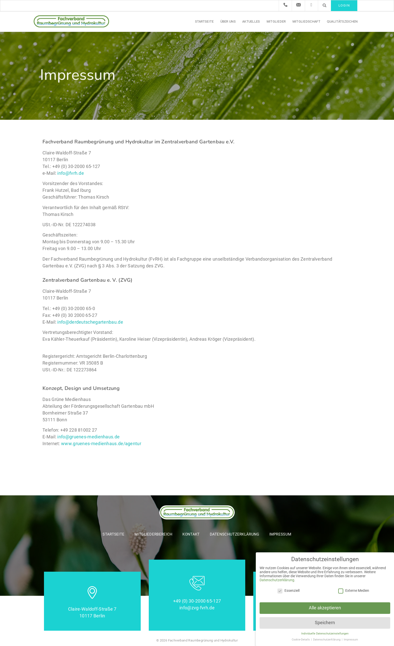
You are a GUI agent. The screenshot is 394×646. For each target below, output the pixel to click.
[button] (324, 6)
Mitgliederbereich (153, 534)
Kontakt (191, 534)
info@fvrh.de (70, 173)
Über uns (228, 21)
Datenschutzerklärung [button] (327, 639)
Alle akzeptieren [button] (325, 607)
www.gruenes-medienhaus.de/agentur (101, 443)
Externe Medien (353, 591)
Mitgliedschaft (306, 21)
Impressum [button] (351, 639)
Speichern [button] (325, 622)
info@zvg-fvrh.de (197, 607)
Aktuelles (251, 21)
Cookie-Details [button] (301, 639)
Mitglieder (276, 21)
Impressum (280, 534)
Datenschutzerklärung (234, 534)
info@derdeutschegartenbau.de (90, 322)
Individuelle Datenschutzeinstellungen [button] (325, 633)
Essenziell (288, 591)
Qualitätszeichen (342, 21)
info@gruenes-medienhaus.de (88, 436)
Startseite (204, 21)
